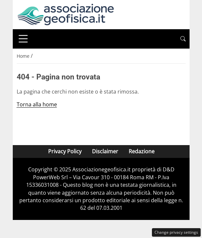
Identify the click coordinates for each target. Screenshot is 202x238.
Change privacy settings (176, 232)
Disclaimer (105, 151)
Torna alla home (37, 104)
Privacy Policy (64, 151)
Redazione (141, 151)
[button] (183, 39)
